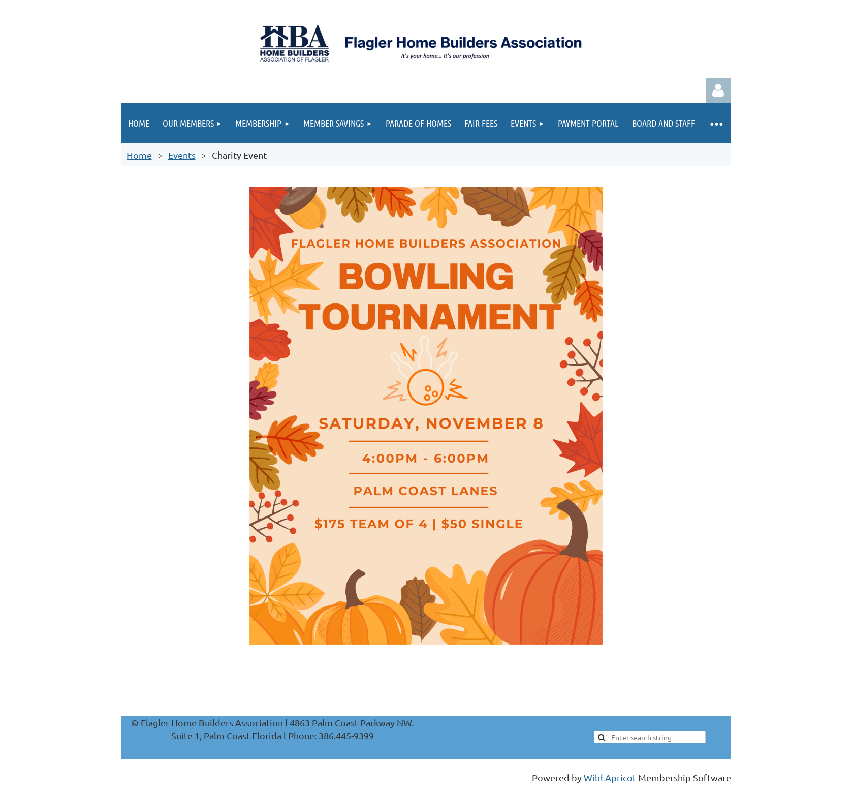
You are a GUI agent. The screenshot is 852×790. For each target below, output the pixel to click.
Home (139, 154)
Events (182, 154)
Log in (718, 90)
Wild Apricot (610, 777)
